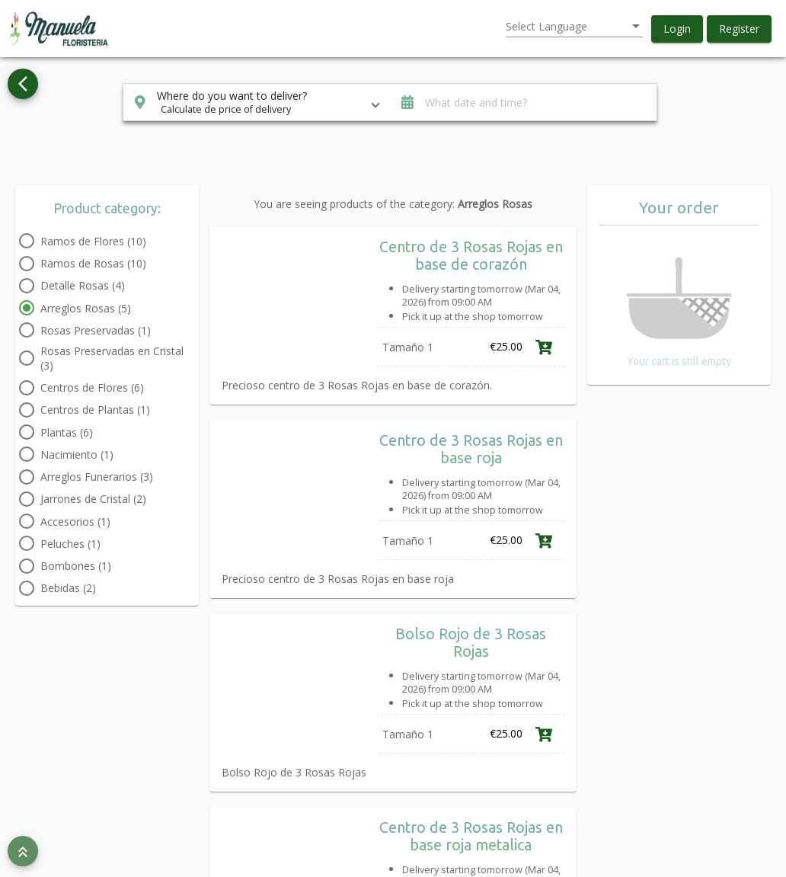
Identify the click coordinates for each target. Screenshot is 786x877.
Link (573, 401)
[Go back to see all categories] (23, 84)
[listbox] (574, 27)
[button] (677, 29)
